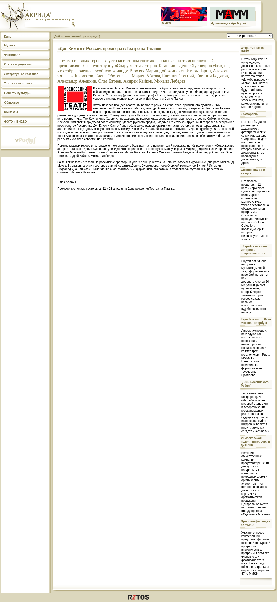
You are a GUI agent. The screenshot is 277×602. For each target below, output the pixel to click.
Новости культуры (17, 93)
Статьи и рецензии (18, 64)
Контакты (11, 112)
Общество (11, 102)
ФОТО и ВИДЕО (15, 121)
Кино (7, 36)
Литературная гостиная (21, 74)
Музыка (9, 45)
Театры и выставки (18, 83)
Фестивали (12, 55)
